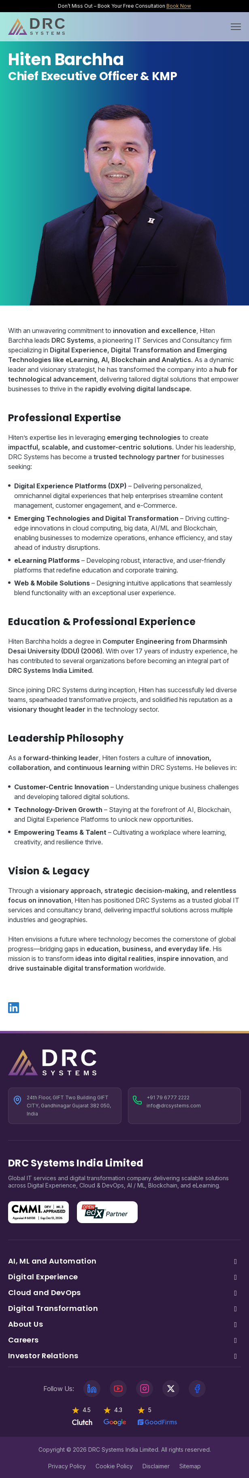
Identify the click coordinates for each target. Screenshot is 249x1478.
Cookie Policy (114, 1466)
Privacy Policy (67, 1466)
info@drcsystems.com (174, 1106)
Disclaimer (156, 1466)
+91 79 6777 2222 (168, 1097)
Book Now (178, 6)
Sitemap (190, 1466)
